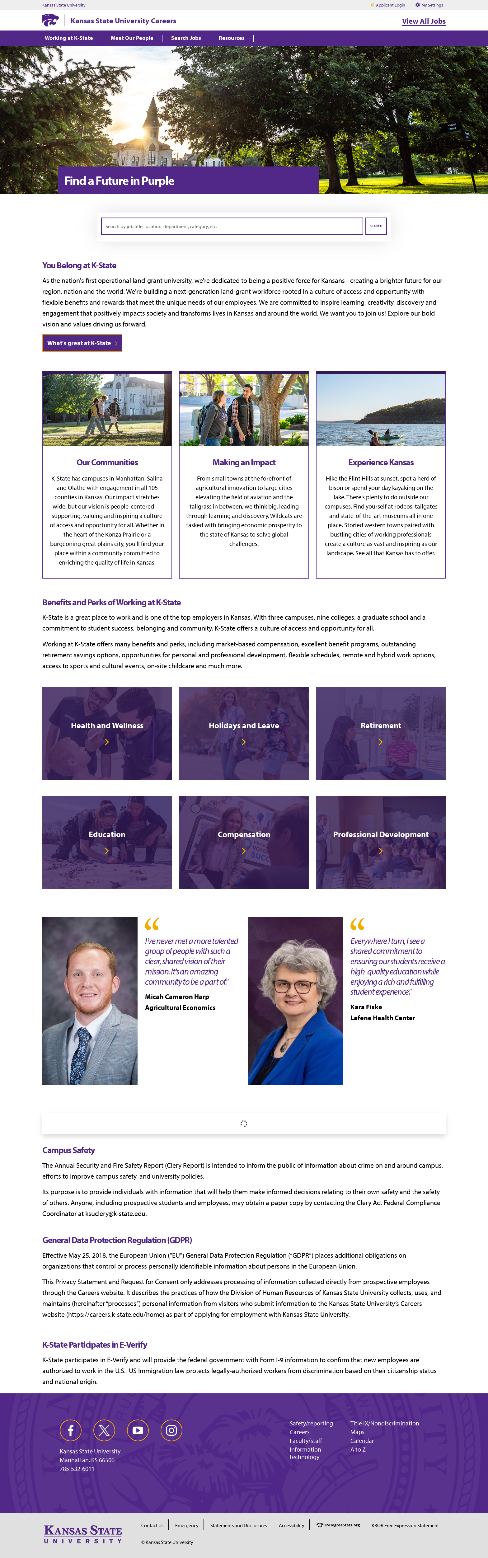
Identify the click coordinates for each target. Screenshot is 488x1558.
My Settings (429, 5)
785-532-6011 (77, 1468)
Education (107, 834)
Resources (232, 38)
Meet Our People (132, 38)
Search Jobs (186, 38)
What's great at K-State (79, 343)
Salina (155, 478)
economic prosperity (268, 525)
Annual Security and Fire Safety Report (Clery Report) (129, 1165)
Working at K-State (69, 38)
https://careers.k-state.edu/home (115, 1314)
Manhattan (129, 478)
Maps (357, 1432)
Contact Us (152, 1525)
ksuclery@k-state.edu (115, 1213)
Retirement (381, 725)
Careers (300, 1432)
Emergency (187, 1525)
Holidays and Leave (244, 725)
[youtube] (138, 1430)
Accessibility (291, 1525)
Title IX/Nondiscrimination (384, 1423)
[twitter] (104, 1430)
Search (376, 226)
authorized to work (69, 1370)
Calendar (362, 1440)
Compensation (244, 834)
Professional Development (381, 834)
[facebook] (71, 1430)
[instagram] (171, 1430)
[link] (107, 733)
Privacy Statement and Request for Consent (117, 1281)
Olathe (77, 487)
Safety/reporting (311, 1423)
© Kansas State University (167, 1542)
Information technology (305, 1453)
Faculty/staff (306, 1440)
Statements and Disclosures (238, 1525)
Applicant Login (390, 5)
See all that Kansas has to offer (394, 553)
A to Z (358, 1449)
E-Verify (117, 1359)
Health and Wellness (107, 725)
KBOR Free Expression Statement (405, 1525)
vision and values (67, 324)
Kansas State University (64, 5)
